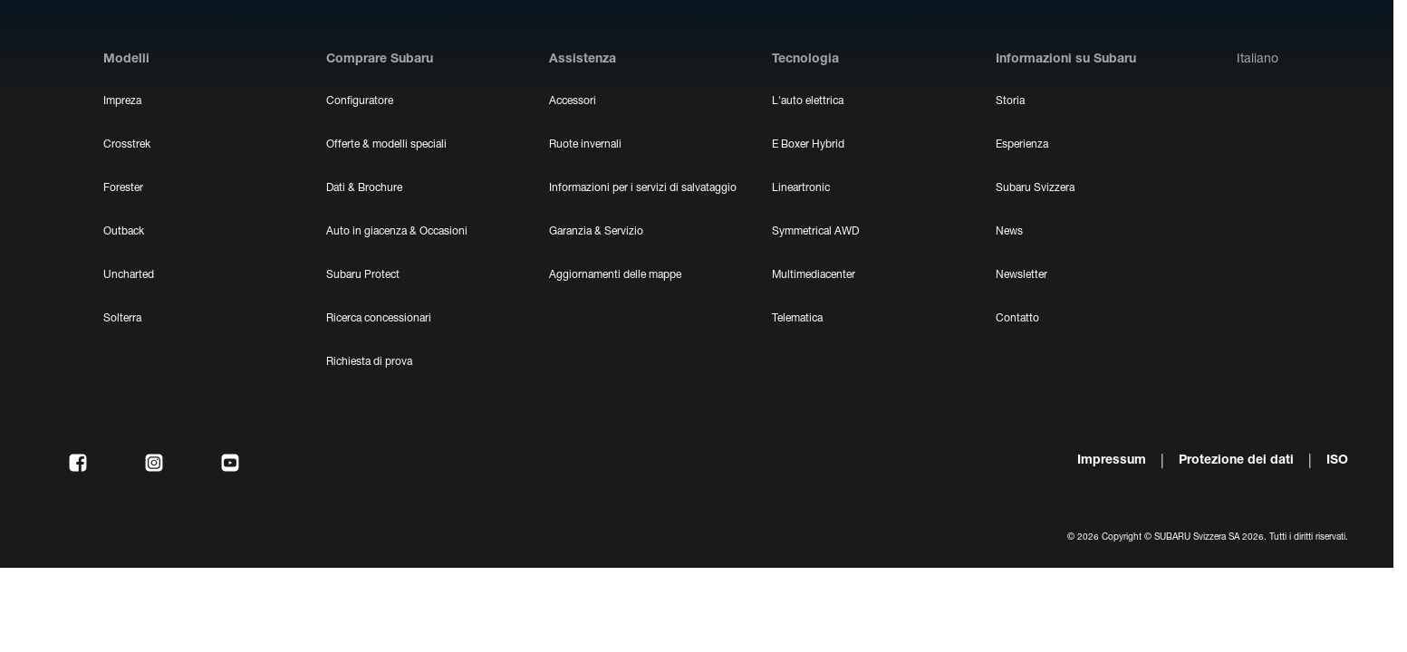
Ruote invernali (585, 144)
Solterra (122, 318)
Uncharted (128, 275)
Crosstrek (126, 144)
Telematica (797, 318)
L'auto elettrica (807, 101)
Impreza (122, 101)
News (1009, 231)
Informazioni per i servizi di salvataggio (643, 188)
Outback (123, 231)
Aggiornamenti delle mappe (615, 275)
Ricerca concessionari (378, 318)
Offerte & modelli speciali (386, 144)
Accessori (572, 101)
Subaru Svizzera (1035, 188)
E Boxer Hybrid (808, 144)
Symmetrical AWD (815, 231)
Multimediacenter (813, 275)
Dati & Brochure (364, 188)
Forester (123, 188)
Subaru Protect (363, 275)
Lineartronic (801, 188)
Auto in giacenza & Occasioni (396, 231)
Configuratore (359, 101)
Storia (1010, 101)
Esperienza (1022, 144)
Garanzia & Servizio (596, 231)
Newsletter (1021, 275)
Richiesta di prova (369, 362)
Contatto (1017, 318)
